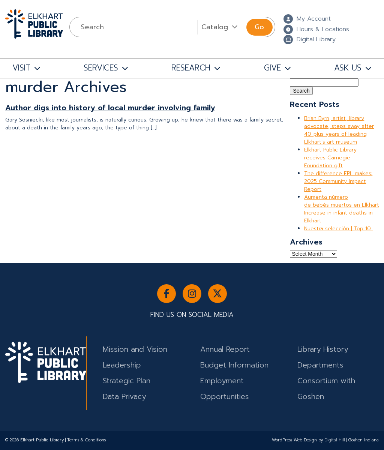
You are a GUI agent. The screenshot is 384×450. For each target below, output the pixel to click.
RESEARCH (190, 68)
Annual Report (225, 349)
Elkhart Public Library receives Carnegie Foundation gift (330, 158)
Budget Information (234, 365)
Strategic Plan (126, 380)
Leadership (122, 365)
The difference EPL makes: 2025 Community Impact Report (338, 181)
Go (259, 27)
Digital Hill (334, 440)
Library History (322, 349)
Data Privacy (124, 396)
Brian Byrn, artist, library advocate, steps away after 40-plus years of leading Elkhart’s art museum (339, 130)
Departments (320, 365)
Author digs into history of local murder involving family (110, 107)
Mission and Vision (135, 349)
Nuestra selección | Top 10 (338, 228)
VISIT (21, 68)
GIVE (272, 68)
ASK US (348, 68)
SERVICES (101, 68)
